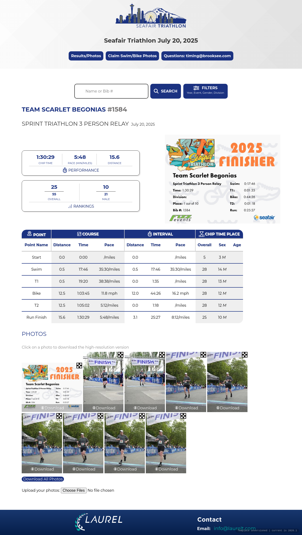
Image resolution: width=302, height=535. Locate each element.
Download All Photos (43, 479)
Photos (34, 333)
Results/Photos (86, 56)
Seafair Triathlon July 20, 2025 (151, 40)
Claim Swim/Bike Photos (132, 56)
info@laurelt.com (235, 528)
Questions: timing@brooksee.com (197, 56)
